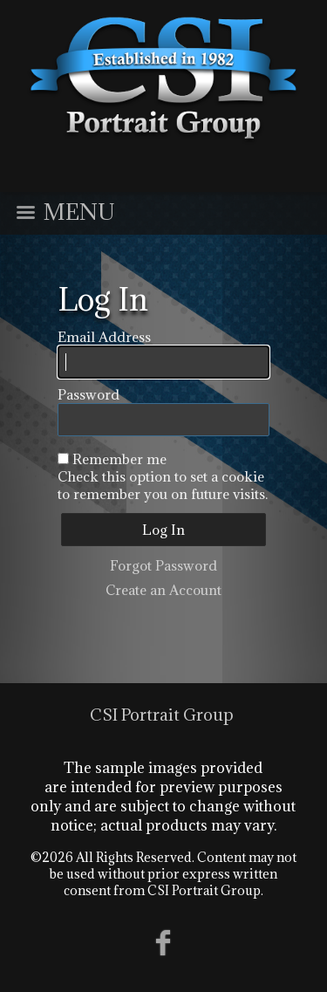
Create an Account (163, 590)
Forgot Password (163, 565)
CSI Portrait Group (162, 714)
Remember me (119, 459)
